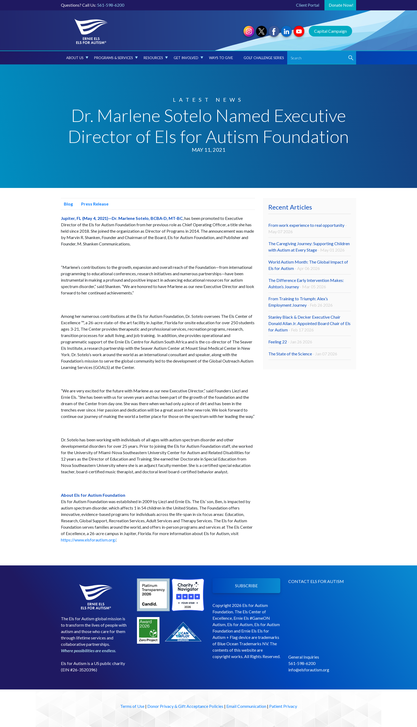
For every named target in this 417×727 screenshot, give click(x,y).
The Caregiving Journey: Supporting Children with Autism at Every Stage (309, 246)
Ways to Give (221, 58)
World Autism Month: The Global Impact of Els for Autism (308, 265)
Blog (67, 203)
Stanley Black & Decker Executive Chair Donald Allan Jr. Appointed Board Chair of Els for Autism (309, 323)
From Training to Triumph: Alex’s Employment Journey (300, 301)
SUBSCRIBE (246, 585)
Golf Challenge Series (264, 58)
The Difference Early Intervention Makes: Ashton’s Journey (306, 283)
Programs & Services (116, 58)
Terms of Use (132, 706)
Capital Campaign (330, 31)
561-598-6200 (110, 4)
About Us (77, 58)
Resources (156, 58)
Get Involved (188, 58)
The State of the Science (302, 353)
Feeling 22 (290, 341)
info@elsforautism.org (308, 669)
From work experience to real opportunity (307, 228)
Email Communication (246, 706)
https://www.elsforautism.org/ (88, 539)
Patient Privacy (283, 706)
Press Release (93, 203)
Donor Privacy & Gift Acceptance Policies (185, 706)
